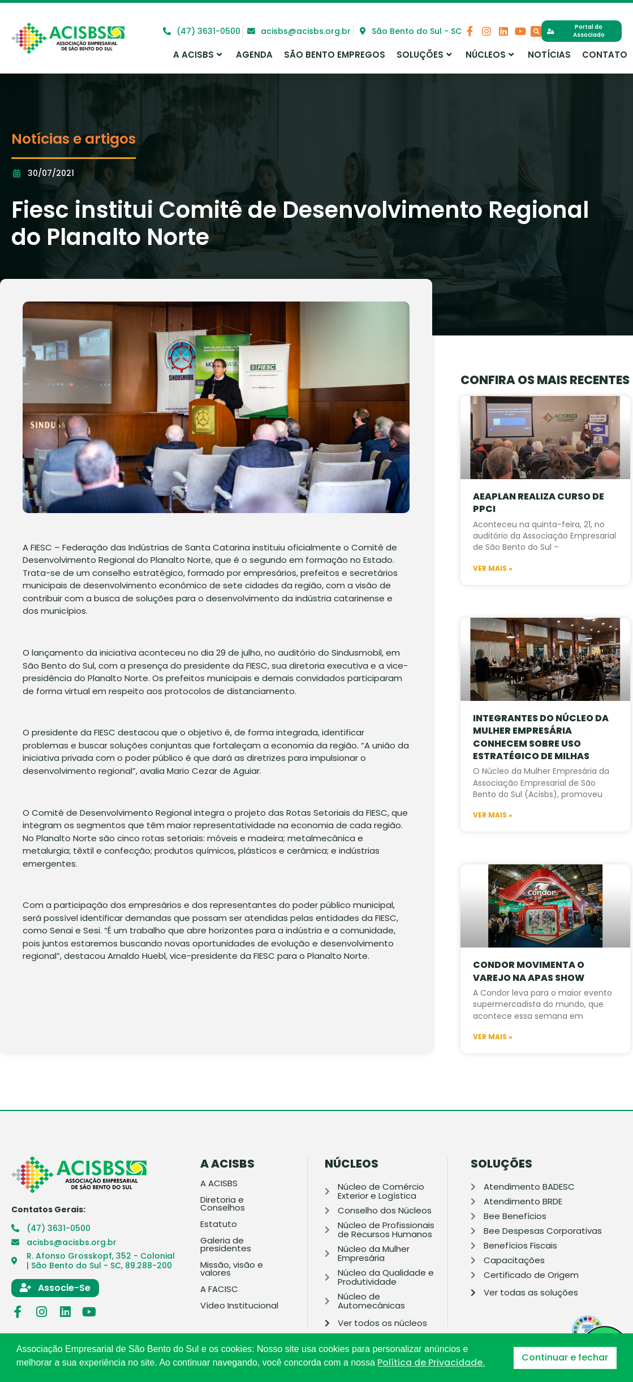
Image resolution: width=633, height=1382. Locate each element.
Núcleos (490, 55)
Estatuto (218, 1224)
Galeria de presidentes (225, 1244)
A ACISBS (197, 55)
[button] (536, 31)
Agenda (254, 55)
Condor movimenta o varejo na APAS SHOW (528, 1008)
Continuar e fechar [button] (565, 1357)
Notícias (549, 55)
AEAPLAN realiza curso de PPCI (538, 540)
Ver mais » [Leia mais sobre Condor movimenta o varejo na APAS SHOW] (493, 1073)
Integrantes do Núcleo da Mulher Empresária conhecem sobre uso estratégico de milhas (541, 773)
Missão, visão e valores (231, 1269)
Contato (604, 55)
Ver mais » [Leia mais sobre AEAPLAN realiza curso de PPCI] (493, 605)
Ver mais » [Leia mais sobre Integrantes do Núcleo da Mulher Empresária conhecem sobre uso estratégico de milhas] (493, 852)
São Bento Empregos (334, 55)
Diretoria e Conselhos (222, 1204)
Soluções (424, 55)
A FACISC (219, 1289)
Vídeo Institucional (239, 1306)
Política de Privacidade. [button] (431, 1363)
